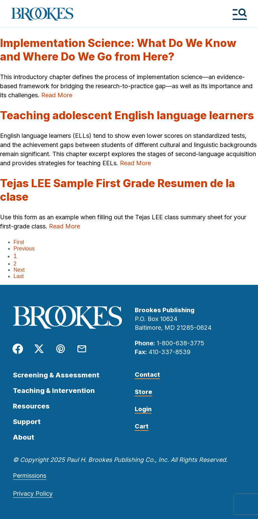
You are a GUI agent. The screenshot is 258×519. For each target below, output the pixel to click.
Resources (31, 406)
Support (27, 422)
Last (19, 276)
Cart (142, 426)
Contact (147, 374)
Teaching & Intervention (54, 391)
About (23, 437)
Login (143, 409)
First (19, 242)
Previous (24, 248)
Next (19, 270)
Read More (56, 95)
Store (143, 391)
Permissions (29, 475)
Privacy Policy (33, 493)
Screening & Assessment (56, 375)
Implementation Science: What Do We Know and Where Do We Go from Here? (118, 49)
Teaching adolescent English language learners (127, 115)
